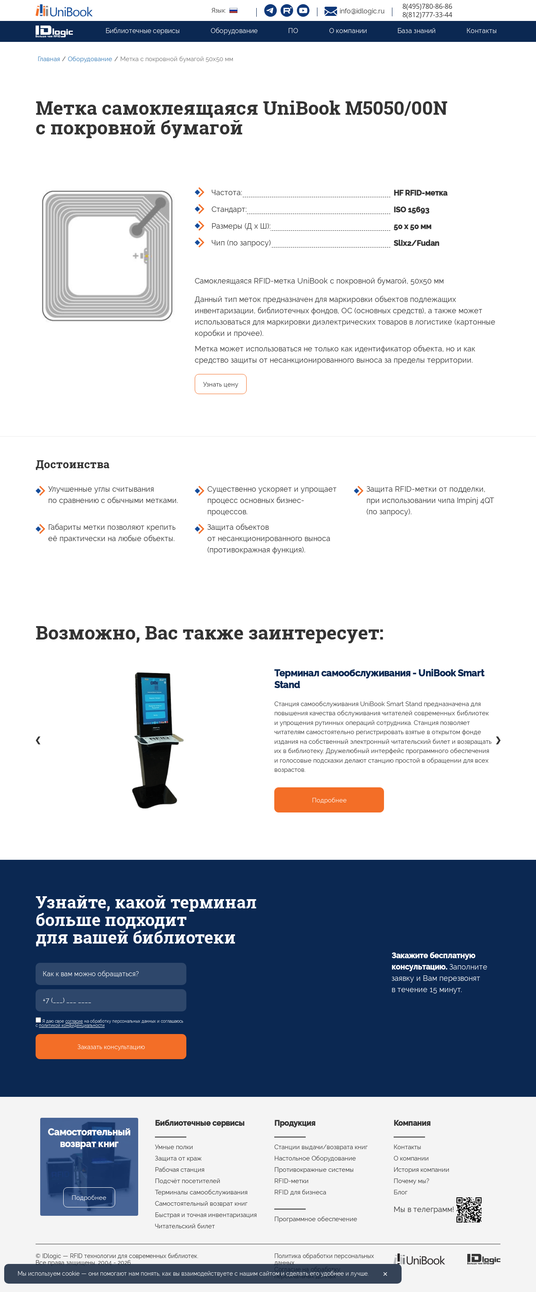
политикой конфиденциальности (72, 1025)
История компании (421, 1169)
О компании (348, 31)
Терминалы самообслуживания (201, 1192)
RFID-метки (291, 1181)
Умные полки (174, 1147)
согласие (74, 1021)
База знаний (416, 31)
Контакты (481, 31)
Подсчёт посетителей (187, 1181)
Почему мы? (411, 1181)
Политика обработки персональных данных (324, 1259)
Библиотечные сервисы (143, 31)
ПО (293, 31)
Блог (400, 1192)
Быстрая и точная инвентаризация (206, 1215)
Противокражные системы (314, 1169)
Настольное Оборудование (315, 1158)
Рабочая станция (179, 1169)
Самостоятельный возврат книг (201, 1203)
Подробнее (329, 800)
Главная (49, 59)
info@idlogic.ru (362, 11)
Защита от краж (178, 1158)
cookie (71, 1273)
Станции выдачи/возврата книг (321, 1147)
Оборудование (234, 31)
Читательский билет (185, 1226)
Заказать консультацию (111, 1047)
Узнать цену (220, 384)
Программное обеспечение (315, 1219)
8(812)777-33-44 (427, 14)
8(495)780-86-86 (427, 6)
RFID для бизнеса (300, 1192)
